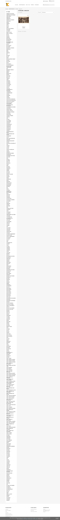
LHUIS (7, 245)
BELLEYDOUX (8, 45)
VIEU (7, 484)
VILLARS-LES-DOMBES (10, 485)
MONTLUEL (8, 296)
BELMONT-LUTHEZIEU (10, 47)
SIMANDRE (8, 451)
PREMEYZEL (8, 341)
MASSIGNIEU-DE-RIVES (10, 269)
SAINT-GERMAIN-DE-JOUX (11, 390)
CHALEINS (8, 85)
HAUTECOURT (8, 198)
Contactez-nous (8, 1)
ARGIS (7, 24)
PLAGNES (8, 329)
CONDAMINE (8, 121)
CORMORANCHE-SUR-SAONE (10, 134)
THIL (7, 458)
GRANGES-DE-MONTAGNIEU (8, 192)
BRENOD (7, 71)
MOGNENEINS (8, 285)
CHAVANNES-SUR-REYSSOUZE (9, 105)
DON (7, 158)
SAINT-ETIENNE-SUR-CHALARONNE (10, 383)
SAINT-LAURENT (9, 407)
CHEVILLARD (8, 114)
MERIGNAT (8, 274)
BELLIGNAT (8, 46)
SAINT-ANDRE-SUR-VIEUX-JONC (11, 366)
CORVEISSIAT (8, 135)
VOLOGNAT (8, 497)
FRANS (7, 177)
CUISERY (7, 145)
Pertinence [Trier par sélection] (48, 12)
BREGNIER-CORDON (10, 69)
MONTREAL (8, 299)
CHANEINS (8, 95)
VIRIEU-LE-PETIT (9, 494)
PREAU (7, 340)
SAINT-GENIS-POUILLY (10, 384)
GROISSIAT (8, 194)
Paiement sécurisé (8, 513)
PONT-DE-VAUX (9, 335)
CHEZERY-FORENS (9, 115)
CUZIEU (7, 150)
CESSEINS (8, 80)
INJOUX (7, 202)
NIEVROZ (8, 311)
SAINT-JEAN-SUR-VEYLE (10, 401)
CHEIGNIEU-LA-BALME (10, 111)
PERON (7, 320)
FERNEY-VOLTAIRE (9, 174)
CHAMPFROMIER (9, 92)
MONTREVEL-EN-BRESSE (10, 300)
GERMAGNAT (8, 185)
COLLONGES (8, 120)
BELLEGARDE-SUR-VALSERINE (9, 42)
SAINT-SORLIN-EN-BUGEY (10, 427)
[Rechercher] (48, 5)
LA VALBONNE (8, 221)
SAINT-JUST (8, 405)
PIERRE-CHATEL (9, 326)
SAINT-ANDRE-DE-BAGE (10, 360)
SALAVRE (8, 435)
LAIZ (7, 226)
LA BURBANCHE (9, 217)
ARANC (7, 22)
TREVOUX (8, 467)
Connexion (32, 510)
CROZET (7, 142)
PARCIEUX (8, 319)
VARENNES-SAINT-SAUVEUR (9, 471)
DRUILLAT (8, 161)
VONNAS (7, 500)
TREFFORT (8, 466)
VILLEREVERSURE (9, 489)
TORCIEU (8, 462)
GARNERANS (8, 179)
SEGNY (7, 442)
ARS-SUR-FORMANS (10, 28)
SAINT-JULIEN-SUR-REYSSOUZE (9, 403)
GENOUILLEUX (8, 182)
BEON (7, 51)
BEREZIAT (8, 52)
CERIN (7, 79)
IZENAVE (7, 204)
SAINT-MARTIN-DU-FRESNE (9, 410)
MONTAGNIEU (8, 289)
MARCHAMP (8, 262)
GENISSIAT (8, 181)
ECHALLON (8, 163)
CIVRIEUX (8, 116)
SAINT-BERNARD (9, 369)
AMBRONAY (8, 18)
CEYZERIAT (8, 82)
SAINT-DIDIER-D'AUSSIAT (10, 375)
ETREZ (7, 164)
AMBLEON (8, 17)
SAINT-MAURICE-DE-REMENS (10, 418)
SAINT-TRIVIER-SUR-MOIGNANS (10, 431)
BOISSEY (7, 60)
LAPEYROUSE (8, 231)
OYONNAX (8, 317)
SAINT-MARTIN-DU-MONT (10, 411)
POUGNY (7, 338)
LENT (7, 241)
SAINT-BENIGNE (9, 367)
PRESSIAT (8, 342)
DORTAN (7, 159)
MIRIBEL (7, 283)
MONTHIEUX (8, 295)
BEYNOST (8, 55)
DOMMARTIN (8, 154)
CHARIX (7, 96)
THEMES (32, 4)
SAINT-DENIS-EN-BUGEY (10, 373)
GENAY (7, 180)
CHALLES (8, 88)
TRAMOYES (8, 464)
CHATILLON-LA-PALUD (10, 101)
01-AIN (8, 12)
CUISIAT (7, 147)
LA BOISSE (8, 215)
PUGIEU (7, 345)
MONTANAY (8, 290)
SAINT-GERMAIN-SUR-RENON (10, 394)
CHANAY (7, 94)
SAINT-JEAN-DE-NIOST (10, 396)
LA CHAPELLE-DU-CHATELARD (9, 219)
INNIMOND (8, 203)
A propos (7, 512)
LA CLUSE (8, 220)
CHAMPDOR (8, 91)
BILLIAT (7, 56)
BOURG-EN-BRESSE (9, 65)
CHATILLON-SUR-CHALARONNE (9, 103)
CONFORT (8, 123)
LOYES (7, 251)
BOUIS (7, 62)
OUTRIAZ (8, 316)
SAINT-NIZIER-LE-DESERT (10, 421)
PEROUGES (8, 321)
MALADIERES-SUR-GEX (10, 256)
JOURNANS (8, 212)
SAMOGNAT (8, 436)
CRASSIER (8, 139)
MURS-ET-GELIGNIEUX (10, 305)
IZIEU (7, 207)
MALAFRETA (8, 257)
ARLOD (7, 26)
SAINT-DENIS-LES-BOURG (11, 374)
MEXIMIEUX (8, 277)
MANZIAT (8, 259)
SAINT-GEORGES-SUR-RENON (10, 388)
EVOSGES (8, 166)
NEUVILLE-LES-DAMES (10, 308)
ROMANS (8, 354)
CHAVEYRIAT (8, 108)
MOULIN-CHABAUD (9, 303)
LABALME (8, 222)
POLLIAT (7, 331)
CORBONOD (8, 126)
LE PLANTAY (8, 237)
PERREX (7, 322)
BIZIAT (7, 57)
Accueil (16, 4)
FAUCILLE (8, 171)
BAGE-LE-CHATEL (9, 33)
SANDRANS (8, 437)
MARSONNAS (8, 266)
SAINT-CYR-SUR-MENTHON (9, 372)
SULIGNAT (8, 454)
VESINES (7, 480)
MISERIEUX (8, 284)
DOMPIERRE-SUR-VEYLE (10, 155)
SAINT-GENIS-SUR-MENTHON (9, 386)
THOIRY (7, 459)
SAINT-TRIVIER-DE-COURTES (9, 429)
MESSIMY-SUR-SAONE (10, 275)
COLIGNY (8, 119)
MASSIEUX (8, 268)
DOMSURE (8, 156)
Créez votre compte (34, 511)
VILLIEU (7, 491)
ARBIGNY (8, 23)
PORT (7, 337)
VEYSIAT (7, 481)
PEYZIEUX (8, 325)
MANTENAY (8, 258)
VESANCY (8, 479)
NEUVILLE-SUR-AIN (9, 309)
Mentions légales (8, 510)
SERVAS (7, 447)
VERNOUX (8, 476)
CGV (6, 511)
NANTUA (7, 306)
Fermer (57, 518)
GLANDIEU (8, 190)
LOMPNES (8, 248)
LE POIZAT (8, 238)
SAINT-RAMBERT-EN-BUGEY (10, 424)
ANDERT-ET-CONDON (10, 19)
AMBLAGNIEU (8, 16)
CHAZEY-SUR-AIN (9, 110)
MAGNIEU (8, 253)
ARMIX (7, 27)
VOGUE (7, 496)
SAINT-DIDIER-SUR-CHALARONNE (9, 379)
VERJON (7, 475)
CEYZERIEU (8, 83)
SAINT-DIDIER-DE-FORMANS (9, 377)
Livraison (7, 509)
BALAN (7, 34)
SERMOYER (8, 445)
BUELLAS (8, 77)
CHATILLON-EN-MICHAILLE (11, 100)
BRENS (7, 72)
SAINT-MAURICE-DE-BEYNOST (10, 413)
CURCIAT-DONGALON (10, 149)
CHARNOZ (8, 97)
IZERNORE (8, 205)
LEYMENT (8, 243)
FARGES (7, 170)
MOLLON (7, 287)
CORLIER (7, 130)
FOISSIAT (8, 176)
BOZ (7, 68)
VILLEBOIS (8, 486)
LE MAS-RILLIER (9, 235)
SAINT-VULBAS (9, 432)
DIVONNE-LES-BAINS (10, 153)
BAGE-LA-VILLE (9, 32)
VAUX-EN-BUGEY (9, 473)
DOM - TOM (28, 4)
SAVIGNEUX (8, 441)
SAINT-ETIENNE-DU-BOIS (10, 381)
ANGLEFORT (8, 21)
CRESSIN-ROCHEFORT (10, 140)
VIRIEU (7, 492)
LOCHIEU (8, 246)
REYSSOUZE (8, 348)
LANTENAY (8, 230)
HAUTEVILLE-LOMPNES (10, 199)
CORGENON (8, 129)
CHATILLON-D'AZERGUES (10, 99)
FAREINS (7, 169)
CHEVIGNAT (8, 113)
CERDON (7, 78)
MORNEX (8, 301)
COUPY (7, 137)
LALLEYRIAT (8, 227)
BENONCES (8, 49)
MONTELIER (8, 294)
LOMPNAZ (8, 247)
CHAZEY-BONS (9, 109)
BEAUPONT (8, 38)
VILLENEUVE (8, 487)
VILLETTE (8, 490)
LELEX (7, 240)
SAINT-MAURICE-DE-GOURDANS (10, 415)
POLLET (7, 330)
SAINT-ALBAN (8, 358)
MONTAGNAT (8, 288)
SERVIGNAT (8, 448)
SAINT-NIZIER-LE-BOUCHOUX (9, 420)
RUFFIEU (7, 357)
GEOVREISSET (8, 184)
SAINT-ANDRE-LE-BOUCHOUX (9, 364)
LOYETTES (8, 252)
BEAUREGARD (8, 39)
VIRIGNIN (7, 495)
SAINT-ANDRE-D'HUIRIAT (10, 359)
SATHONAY (8, 438)
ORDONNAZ (8, 315)
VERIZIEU (8, 474)
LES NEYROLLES (9, 242)
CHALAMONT (8, 84)
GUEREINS (8, 197)
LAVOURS (8, 232)
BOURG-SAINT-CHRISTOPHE (9, 67)
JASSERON (8, 209)
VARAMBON (8, 469)
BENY (7, 50)
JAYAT (7, 210)
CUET (7, 144)
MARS (7, 264)
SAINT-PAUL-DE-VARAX (10, 422)
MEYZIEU (8, 278)
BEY (7, 54)
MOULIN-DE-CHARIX (10, 304)
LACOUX (7, 224)
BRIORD (7, 74)
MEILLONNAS (8, 273)
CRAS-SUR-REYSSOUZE (10, 138)
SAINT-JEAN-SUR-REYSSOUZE (9, 400)
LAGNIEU (7, 225)
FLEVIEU (7, 175)
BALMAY (7, 35)
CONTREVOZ (8, 125)
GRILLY (7, 193)
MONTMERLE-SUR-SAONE (11, 298)
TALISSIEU (8, 456)
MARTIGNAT (8, 267)
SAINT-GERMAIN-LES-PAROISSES (10, 392)
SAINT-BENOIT (8, 368)
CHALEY (7, 87)
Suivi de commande (33, 509)
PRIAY (7, 343)
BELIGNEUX (8, 40)
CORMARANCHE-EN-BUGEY (10, 132)
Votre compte (33, 507)
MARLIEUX (8, 263)
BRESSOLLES (8, 73)
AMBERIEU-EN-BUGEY (10, 13)
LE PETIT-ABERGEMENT (10, 236)
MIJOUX (7, 280)
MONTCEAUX (8, 293)
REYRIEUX (8, 347)
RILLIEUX (7, 351)
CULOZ (7, 148)
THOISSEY (8, 461)
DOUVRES (8, 160)
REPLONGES (8, 346)
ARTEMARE (8, 29)
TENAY (7, 457)
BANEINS (8, 37)
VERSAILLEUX (8, 478)
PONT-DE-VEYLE (9, 336)
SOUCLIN (8, 452)
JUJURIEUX (8, 213)
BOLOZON (8, 61)
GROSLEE (8, 196)
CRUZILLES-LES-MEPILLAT (11, 143)
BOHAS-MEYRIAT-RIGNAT (10, 59)
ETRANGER (37, 4)
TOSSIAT (7, 463)
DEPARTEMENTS (22, 4)
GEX (7, 187)
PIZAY (7, 327)
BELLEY (7, 44)
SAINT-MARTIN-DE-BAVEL (10, 408)
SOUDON (8, 453)
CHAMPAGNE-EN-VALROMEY (9, 90)
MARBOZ (8, 261)
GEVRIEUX (8, 186)
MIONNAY (8, 282)
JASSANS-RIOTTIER (9, 208)
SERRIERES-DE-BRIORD (10, 446)
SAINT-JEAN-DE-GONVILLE (11, 395)
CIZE (7, 118)
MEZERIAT (8, 279)
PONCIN (7, 332)
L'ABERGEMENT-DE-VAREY (11, 214)
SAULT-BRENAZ (9, 440)
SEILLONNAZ (8, 443)
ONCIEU (7, 314)
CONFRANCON (9, 124)
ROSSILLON (8, 355)
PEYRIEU (7, 324)
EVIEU (7, 165)
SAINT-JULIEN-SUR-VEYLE (11, 404)
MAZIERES (8, 272)
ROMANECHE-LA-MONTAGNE (9, 353)
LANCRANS (8, 229)
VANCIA (7, 468)
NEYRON (7, 310)
